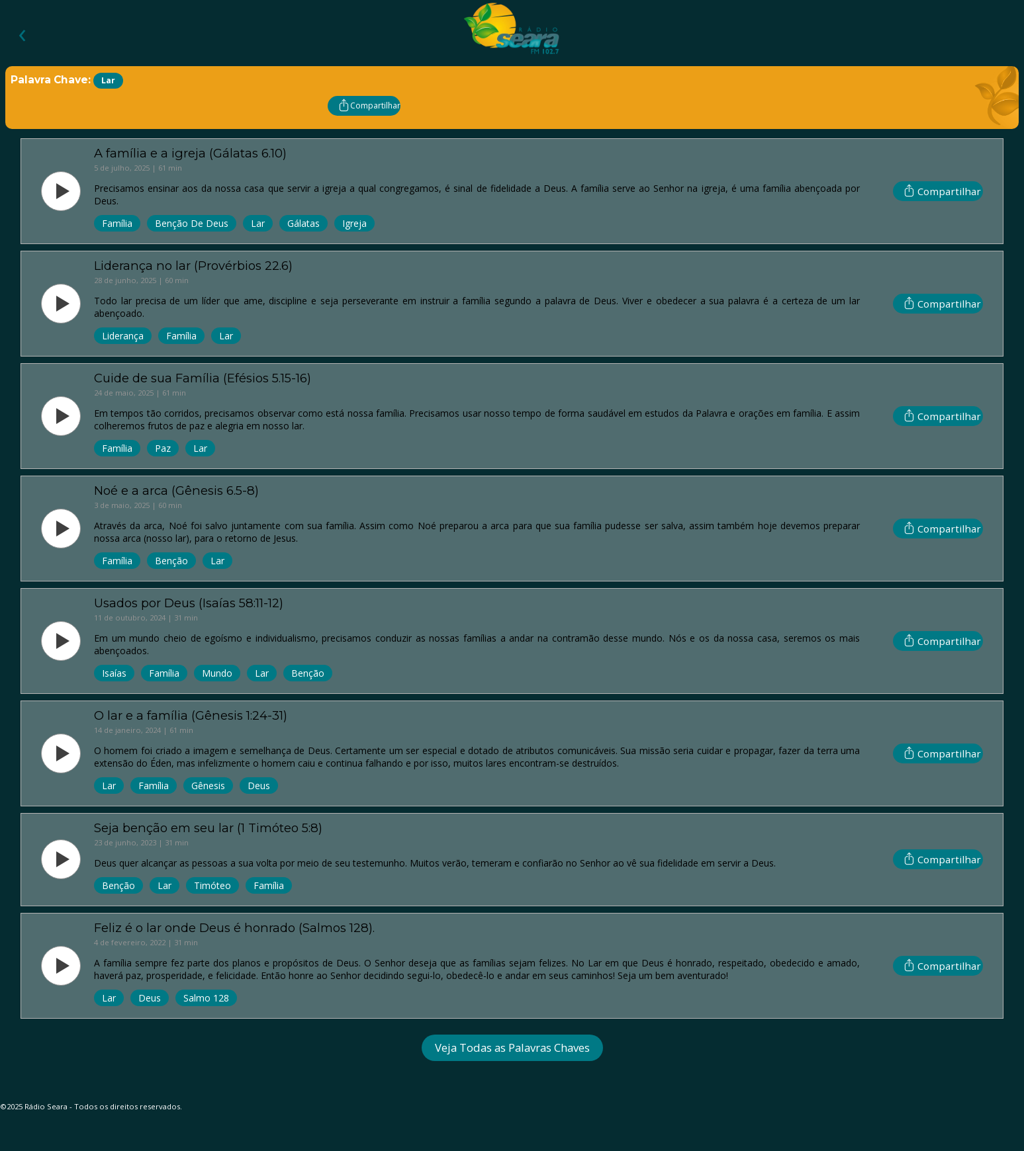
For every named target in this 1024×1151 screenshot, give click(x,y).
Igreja (354, 223)
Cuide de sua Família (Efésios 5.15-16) (202, 378)
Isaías (114, 673)
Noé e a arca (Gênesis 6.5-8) (176, 490)
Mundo (217, 673)
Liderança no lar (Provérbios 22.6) (193, 265)
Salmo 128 (206, 998)
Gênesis (208, 785)
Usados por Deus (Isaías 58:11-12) (188, 603)
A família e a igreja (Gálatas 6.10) (190, 153)
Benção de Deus (191, 223)
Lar (258, 223)
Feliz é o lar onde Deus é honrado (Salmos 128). (234, 927)
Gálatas (303, 223)
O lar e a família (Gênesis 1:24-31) (190, 715)
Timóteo (212, 885)
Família (117, 223)
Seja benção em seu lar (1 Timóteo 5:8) (208, 827)
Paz (163, 448)
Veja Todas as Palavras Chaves (512, 1047)
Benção (171, 560)
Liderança (123, 335)
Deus (259, 785)
